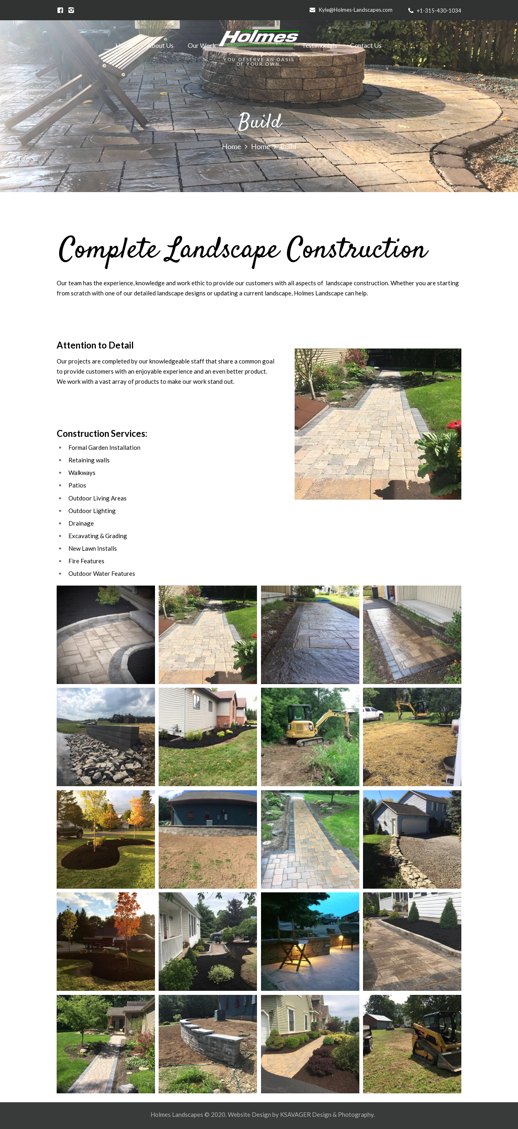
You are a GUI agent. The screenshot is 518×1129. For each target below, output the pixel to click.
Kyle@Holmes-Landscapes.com (356, 9)
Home (231, 146)
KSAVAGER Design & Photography (327, 1114)
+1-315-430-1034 (439, 10)
